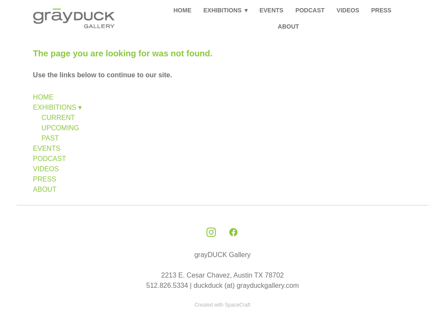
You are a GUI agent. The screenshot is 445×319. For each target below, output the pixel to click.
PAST (50, 138)
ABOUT (288, 26)
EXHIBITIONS (225, 10)
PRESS (381, 10)
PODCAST (309, 10)
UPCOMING (60, 128)
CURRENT (58, 117)
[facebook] (233, 233)
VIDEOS (347, 10)
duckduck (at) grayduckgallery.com (246, 285)
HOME (183, 10)
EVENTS (271, 10)
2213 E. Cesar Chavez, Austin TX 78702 (222, 275)
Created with (222, 305)
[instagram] (211, 233)
